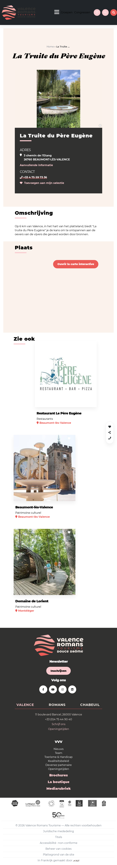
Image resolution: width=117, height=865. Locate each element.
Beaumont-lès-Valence (34, 507)
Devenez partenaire (58, 765)
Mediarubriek (58, 789)
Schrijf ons (58, 724)
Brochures (58, 775)
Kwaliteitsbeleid (58, 761)
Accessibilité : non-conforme (58, 843)
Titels (58, 837)
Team (58, 753)
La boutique (58, 782)
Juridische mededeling (58, 831)
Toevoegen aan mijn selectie (42, 183)
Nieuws (59, 749)
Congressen (82, 12)
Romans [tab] (57, 705)
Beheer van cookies (58, 848)
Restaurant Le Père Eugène (59, 413)
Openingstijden (58, 729)
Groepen (67, 12)
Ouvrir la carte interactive (75, 264)
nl (105, 12)
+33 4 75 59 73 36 (33, 177)
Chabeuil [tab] (90, 705)
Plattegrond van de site (58, 854)
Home (50, 46)
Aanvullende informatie (36, 165)
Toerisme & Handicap (58, 757)
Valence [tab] (25, 705)
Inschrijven (58, 670)
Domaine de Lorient (31, 601)
